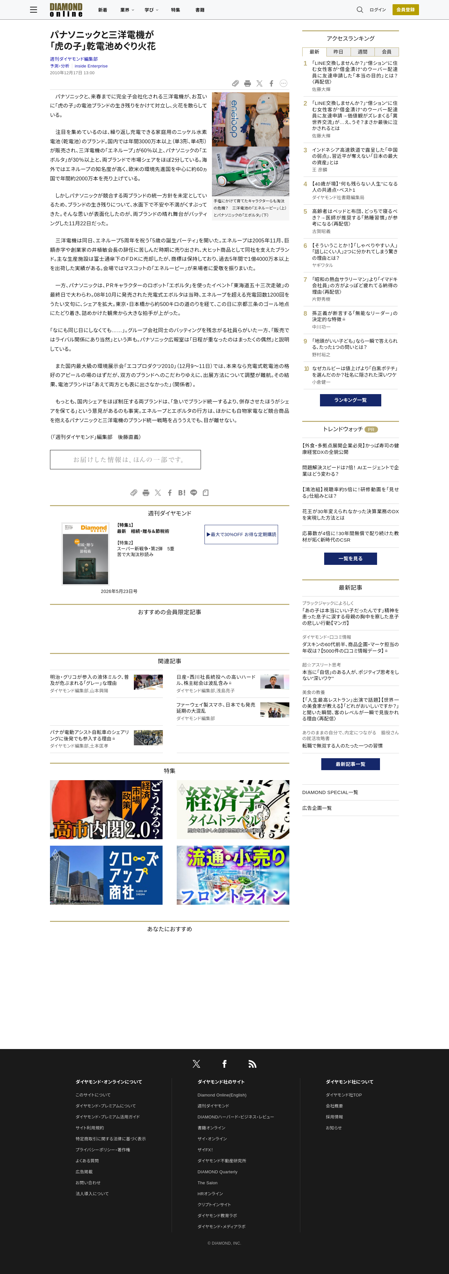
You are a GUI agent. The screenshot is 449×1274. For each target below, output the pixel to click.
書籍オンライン (211, 1128)
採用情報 (334, 1117)
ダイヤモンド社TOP (344, 1095)
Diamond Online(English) (222, 1095)
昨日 (339, 52)
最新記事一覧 (350, 764)
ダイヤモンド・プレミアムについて (105, 1106)
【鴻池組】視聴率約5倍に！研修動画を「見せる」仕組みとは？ (350, 493)
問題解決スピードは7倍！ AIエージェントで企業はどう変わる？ (350, 471)
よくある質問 (87, 1160)
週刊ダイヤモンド (213, 1106)
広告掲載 (84, 1171)
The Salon (208, 1182)
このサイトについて (93, 1095)
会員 (387, 52)
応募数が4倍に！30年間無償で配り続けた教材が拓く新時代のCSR (350, 537)
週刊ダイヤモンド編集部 (74, 59)
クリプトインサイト (214, 1204)
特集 (195, 11)
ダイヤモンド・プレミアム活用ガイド (107, 1117)
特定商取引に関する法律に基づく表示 (110, 1138)
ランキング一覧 (350, 400)
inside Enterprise (91, 66)
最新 (315, 52)
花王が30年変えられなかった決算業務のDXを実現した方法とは (350, 515)
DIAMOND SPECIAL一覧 (330, 792)
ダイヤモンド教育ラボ (217, 1215)
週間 (363, 52)
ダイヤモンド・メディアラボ (222, 1226)
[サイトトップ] (79, 11)
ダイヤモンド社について (349, 1082)
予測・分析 (59, 66)
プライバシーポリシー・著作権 (102, 1149)
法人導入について (92, 1193)
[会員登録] (386, 11)
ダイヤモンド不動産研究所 (222, 1160)
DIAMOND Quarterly (218, 1171)
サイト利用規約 (89, 1128)
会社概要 (334, 1106)
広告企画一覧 (317, 808)
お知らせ (334, 1128)
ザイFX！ (206, 1149)
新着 (122, 11)
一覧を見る (351, 558)
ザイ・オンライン (212, 1138)
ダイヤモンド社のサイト (221, 1082)
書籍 (219, 11)
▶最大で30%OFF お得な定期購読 (241, 534)
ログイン (358, 11)
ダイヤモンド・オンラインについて (108, 1082)
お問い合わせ (88, 1182)
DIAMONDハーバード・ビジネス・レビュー (236, 1117)
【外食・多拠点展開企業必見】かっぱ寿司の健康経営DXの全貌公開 (350, 449)
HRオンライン (210, 1193)
